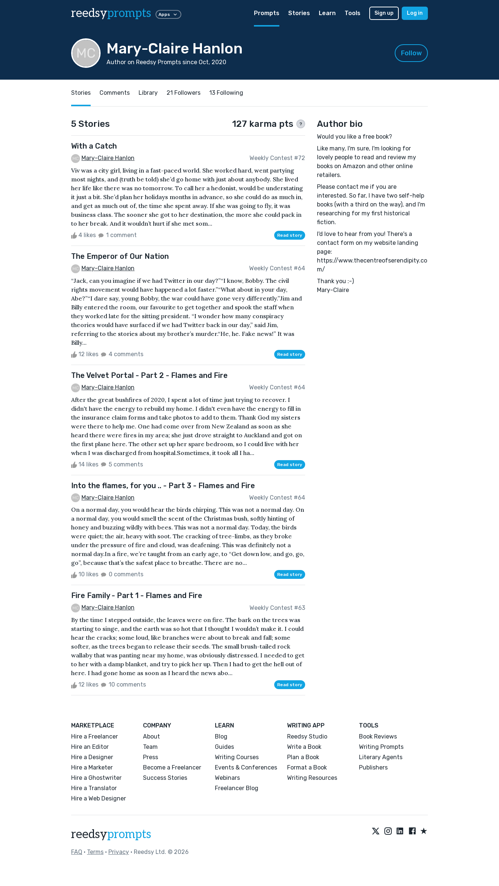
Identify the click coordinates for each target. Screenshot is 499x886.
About (151, 736)
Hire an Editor (90, 746)
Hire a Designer (92, 757)
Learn (327, 13)
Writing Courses (237, 757)
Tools (352, 13)
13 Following (226, 92)
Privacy (118, 851)
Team (150, 746)
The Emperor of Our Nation (120, 256)
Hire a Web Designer (98, 798)
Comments (115, 92)
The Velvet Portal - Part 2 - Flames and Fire (149, 375)
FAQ (76, 851)
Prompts (266, 13)
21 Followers (183, 92)
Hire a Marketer (92, 767)
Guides (224, 746)
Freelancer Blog (236, 788)
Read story (289, 235)
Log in (415, 13)
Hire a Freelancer (94, 736)
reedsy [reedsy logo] (111, 13)
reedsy (111, 834)
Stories (299, 13)
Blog (221, 736)
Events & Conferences (246, 767)
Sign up (384, 13)
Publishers (373, 767)
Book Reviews (378, 736)
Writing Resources (312, 777)
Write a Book (304, 746)
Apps (168, 14)
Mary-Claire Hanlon (108, 157)
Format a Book (307, 767)
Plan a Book (303, 757)
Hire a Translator (94, 788)
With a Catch (94, 146)
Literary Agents (380, 757)
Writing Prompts (381, 746)
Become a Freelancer (172, 767)
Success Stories (165, 777)
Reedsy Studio (307, 736)
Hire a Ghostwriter (96, 777)
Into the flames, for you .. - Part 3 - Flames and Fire (163, 485)
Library (148, 92)
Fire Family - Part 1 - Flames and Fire (136, 595)
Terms (95, 851)
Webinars (227, 777)
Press (150, 757)
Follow (411, 53)
